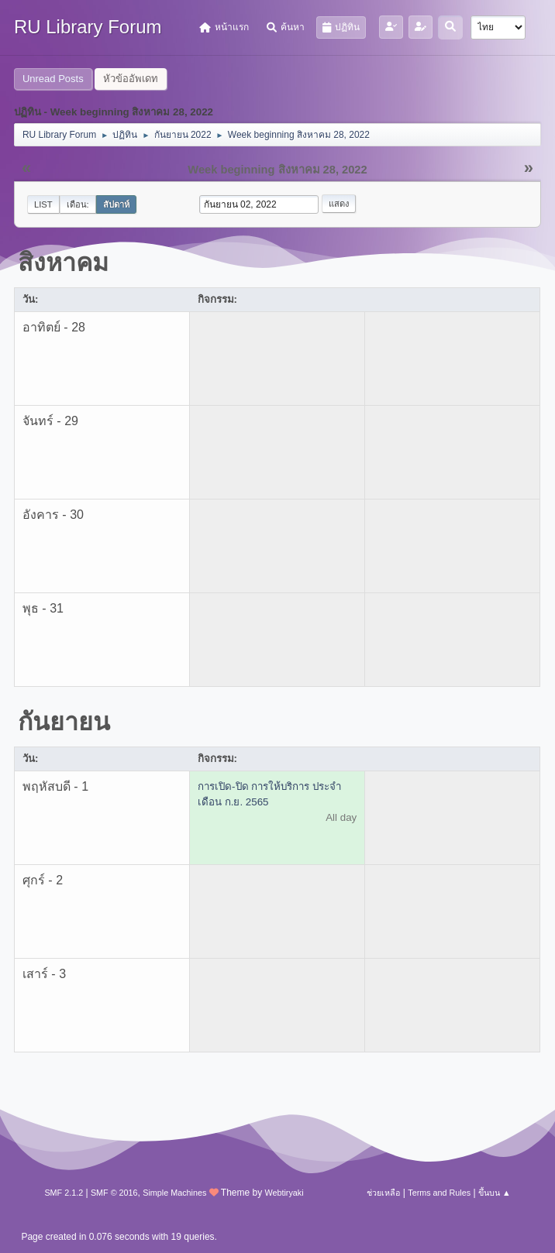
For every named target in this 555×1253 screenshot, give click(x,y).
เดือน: (78, 204)
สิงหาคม (63, 262)
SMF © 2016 (114, 1192)
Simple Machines (174, 1192)
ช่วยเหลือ (383, 1192)
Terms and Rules (439, 1192)
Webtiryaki (283, 1192)
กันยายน (64, 722)
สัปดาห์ (116, 204)
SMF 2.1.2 (63, 1192)
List (43, 204)
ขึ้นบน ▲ (494, 1192)
